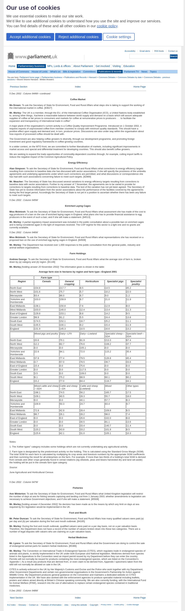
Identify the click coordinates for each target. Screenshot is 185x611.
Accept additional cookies (30, 37)
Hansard (92, 77)
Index (78, 86)
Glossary (22, 605)
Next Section (16, 597)
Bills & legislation (71, 71)
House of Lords (39, 71)
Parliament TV (131, 71)
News (144, 71)
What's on (55, 71)
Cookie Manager (133, 605)
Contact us (173, 51)
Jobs (66, 605)
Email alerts (145, 51)
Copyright (94, 605)
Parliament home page (29, 77)
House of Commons (19, 71)
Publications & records (109, 71)
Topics (153, 71)
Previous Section (18, 86)
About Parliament (83, 66)
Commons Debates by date (130, 77)
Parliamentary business (31, 66)
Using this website (79, 605)
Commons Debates (107, 77)
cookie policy (107, 26)
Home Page (139, 86)
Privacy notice (106, 605)
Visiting (117, 66)
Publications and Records (75, 77)
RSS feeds (159, 51)
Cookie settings (118, 37)
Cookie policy (119, 605)
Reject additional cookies (79, 37)
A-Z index (11, 605)
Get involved (103, 66)
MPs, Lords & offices (59, 66)
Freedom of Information (51, 605)
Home (12, 66)
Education (129, 66)
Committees (89, 71)
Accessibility (130, 51)
